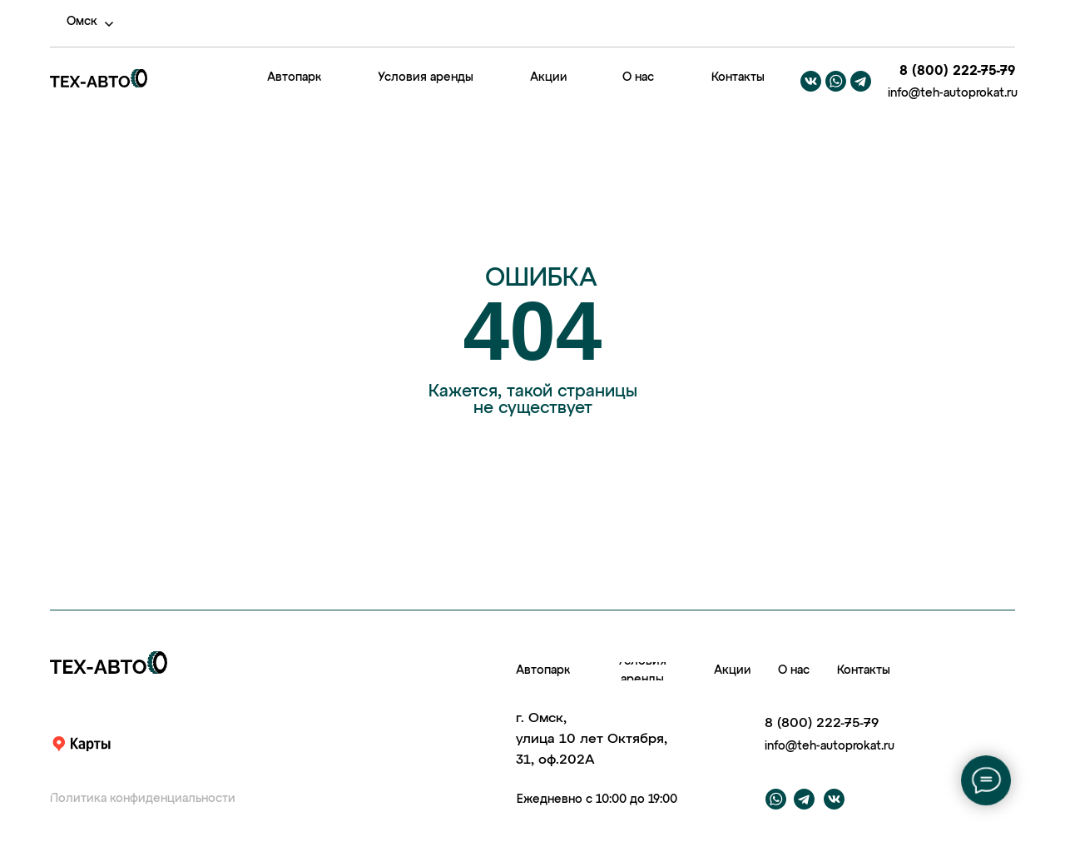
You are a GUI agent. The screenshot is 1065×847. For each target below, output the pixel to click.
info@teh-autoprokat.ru (953, 93)
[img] (215, 78)
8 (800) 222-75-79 (957, 71)
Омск (82, 21)
